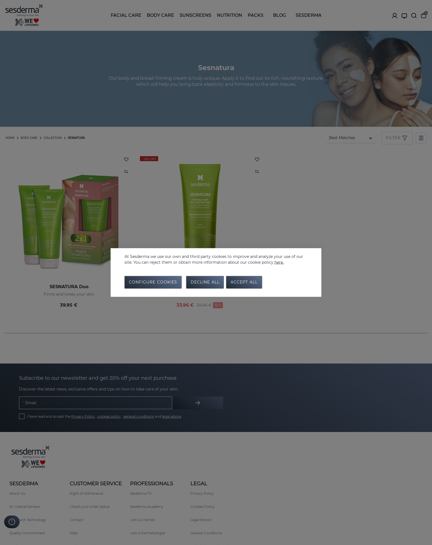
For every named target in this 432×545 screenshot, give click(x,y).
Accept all (244, 282)
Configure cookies (153, 282)
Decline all (205, 282)
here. (279, 261)
